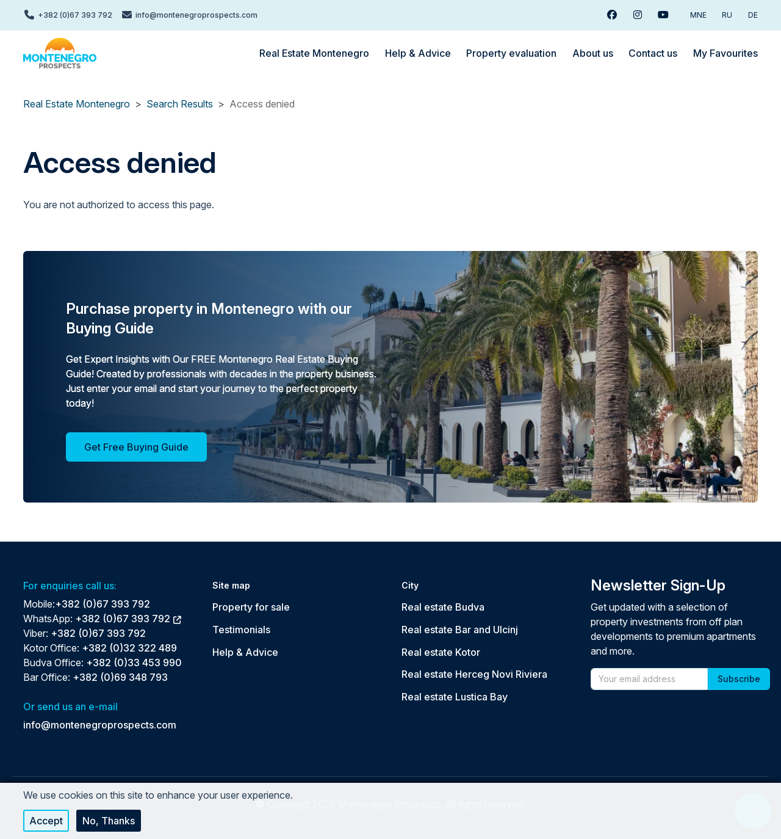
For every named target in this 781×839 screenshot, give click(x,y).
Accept (46, 821)
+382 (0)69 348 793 (120, 677)
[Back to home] (60, 53)
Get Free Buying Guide (136, 447)
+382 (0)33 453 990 (134, 662)
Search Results (179, 104)
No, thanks (108, 821)
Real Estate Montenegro (76, 104)
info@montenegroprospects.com (99, 725)
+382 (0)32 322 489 (129, 648)
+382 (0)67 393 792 (102, 604)
